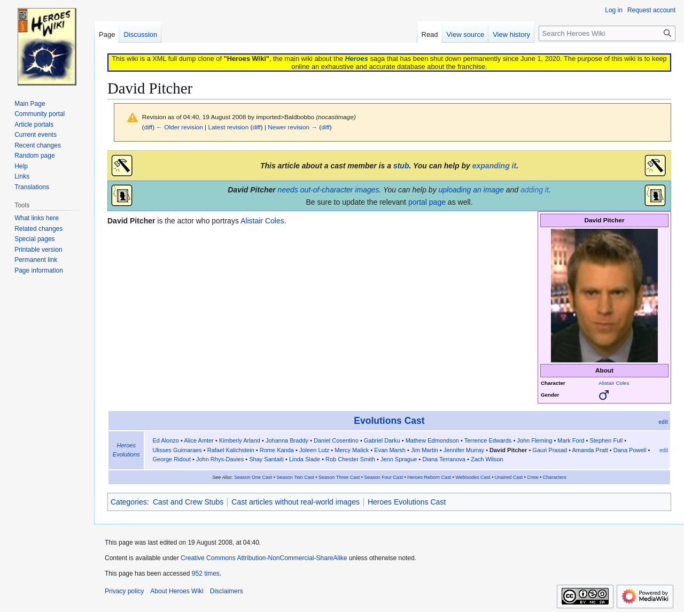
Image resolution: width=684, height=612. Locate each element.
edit (663, 422)
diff (148, 126)
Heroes (356, 59)
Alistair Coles (613, 383)
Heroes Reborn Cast (429, 477)
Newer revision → (292, 126)
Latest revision (228, 126)
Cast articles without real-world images (295, 502)
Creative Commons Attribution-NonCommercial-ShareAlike (264, 558)
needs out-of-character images (328, 189)
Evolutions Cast (389, 420)
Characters (554, 477)
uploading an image (471, 189)
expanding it (494, 165)
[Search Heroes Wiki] (607, 33)
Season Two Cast (295, 477)
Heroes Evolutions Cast (407, 502)
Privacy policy (124, 591)
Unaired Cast (509, 477)
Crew (532, 477)
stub (401, 165)
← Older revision (179, 126)
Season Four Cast (383, 477)
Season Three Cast (339, 477)
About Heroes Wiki (176, 591)
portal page (427, 202)
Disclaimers (226, 591)
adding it (534, 189)
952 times (206, 573)
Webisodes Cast (472, 477)
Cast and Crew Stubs (188, 502)
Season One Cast (253, 477)
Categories (129, 502)
